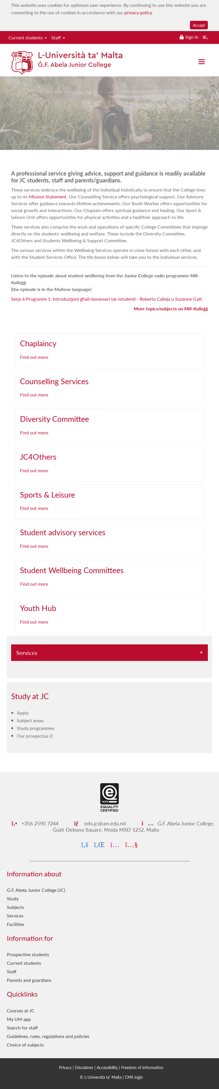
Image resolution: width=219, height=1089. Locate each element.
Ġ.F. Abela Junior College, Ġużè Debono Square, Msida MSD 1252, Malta (133, 826)
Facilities (15, 924)
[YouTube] (131, 844)
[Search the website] (205, 37)
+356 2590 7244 (35, 823)
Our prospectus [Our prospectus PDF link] (33, 735)
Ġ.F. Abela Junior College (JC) (36, 890)
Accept (199, 25)
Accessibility (107, 1067)
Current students (28, 37)
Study (13, 898)
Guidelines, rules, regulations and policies (48, 1036)
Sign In (191, 37)
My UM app (19, 1019)
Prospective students (28, 954)
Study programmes (35, 728)
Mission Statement (47, 196)
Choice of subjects (25, 1044)
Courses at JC (21, 1010)
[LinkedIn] (99, 844)
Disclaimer (84, 1067)
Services (26, 653)
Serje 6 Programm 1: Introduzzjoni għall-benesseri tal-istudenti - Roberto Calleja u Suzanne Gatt (106, 299)
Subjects (15, 907)
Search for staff (22, 1027)
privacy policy (138, 12)
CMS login (134, 1077)
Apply (23, 712)
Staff (58, 37)
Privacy (65, 1067)
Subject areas (30, 720)
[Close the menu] (201, 61)
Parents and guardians (29, 980)
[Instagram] (114, 844)
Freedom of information (142, 1067)
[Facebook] (84, 844)
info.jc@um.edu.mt (100, 823)
